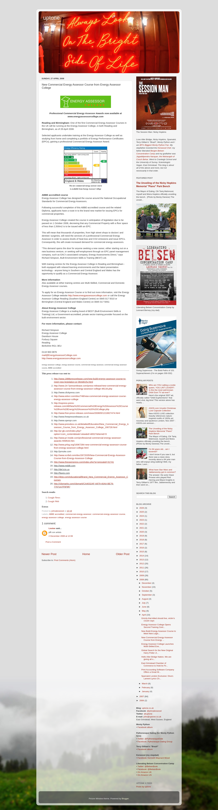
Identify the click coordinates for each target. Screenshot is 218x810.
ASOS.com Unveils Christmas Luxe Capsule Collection (162, 409)
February (146, 687)
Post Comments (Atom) (64, 560)
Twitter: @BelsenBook (147, 766)
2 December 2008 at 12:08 (61, 536)
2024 (142, 516)
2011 (142, 568)
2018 (142, 540)
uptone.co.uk (148, 708)
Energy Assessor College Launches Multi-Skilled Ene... (157, 645)
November (147, 587)
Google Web (53, 501)
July (144, 603)
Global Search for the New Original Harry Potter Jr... (157, 651)
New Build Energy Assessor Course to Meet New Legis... (158, 632)
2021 (142, 528)
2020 (142, 532)
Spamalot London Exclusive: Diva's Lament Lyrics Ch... (157, 677)
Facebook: (142, 741)
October (146, 591)
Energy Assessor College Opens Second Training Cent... (156, 625)
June (144, 607)
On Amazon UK (144, 772)
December (147, 583)
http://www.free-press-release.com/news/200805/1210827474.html (87, 413)
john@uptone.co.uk (152, 717)
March (145, 683)
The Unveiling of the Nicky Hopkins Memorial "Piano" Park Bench (160, 431)
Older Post (122, 554)
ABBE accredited (56, 514)
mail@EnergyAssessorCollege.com (59, 355)
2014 (142, 556)
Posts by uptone (143, 787)
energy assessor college (53, 517)
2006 (142, 700)
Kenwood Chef (164, 148)
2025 (142, 512)
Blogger (125, 798)
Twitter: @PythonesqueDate (150, 739)
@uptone (148, 714)
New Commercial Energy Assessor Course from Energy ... (157, 638)
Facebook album (145, 727)
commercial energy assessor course (108, 514)
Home (86, 554)
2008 (142, 579)
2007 (142, 696)
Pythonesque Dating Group (160, 741)
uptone (51, 18)
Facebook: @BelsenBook (149, 769)
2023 (142, 520)
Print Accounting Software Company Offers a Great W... (157, 671)
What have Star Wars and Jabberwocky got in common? (162, 471)
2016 (142, 548)
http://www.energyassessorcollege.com (87, 295)
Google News (54, 497)
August (145, 599)
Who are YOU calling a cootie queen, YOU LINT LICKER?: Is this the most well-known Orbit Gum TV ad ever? (162, 389)
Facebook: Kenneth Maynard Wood (153, 758)
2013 (142, 559)
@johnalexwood (154, 711)
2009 (142, 575)
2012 (142, 563)
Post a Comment (53, 542)
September (147, 595)
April (144, 615)
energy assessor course (76, 517)
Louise (52, 528)
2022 (142, 524)
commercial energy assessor (78, 514)
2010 (142, 571)
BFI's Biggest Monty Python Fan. (154, 145)
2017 (142, 544)
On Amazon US (144, 775)
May (144, 611)
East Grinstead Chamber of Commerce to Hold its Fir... (154, 664)
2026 (142, 508)
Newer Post (49, 554)
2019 (142, 536)
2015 (142, 551)
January (146, 691)
